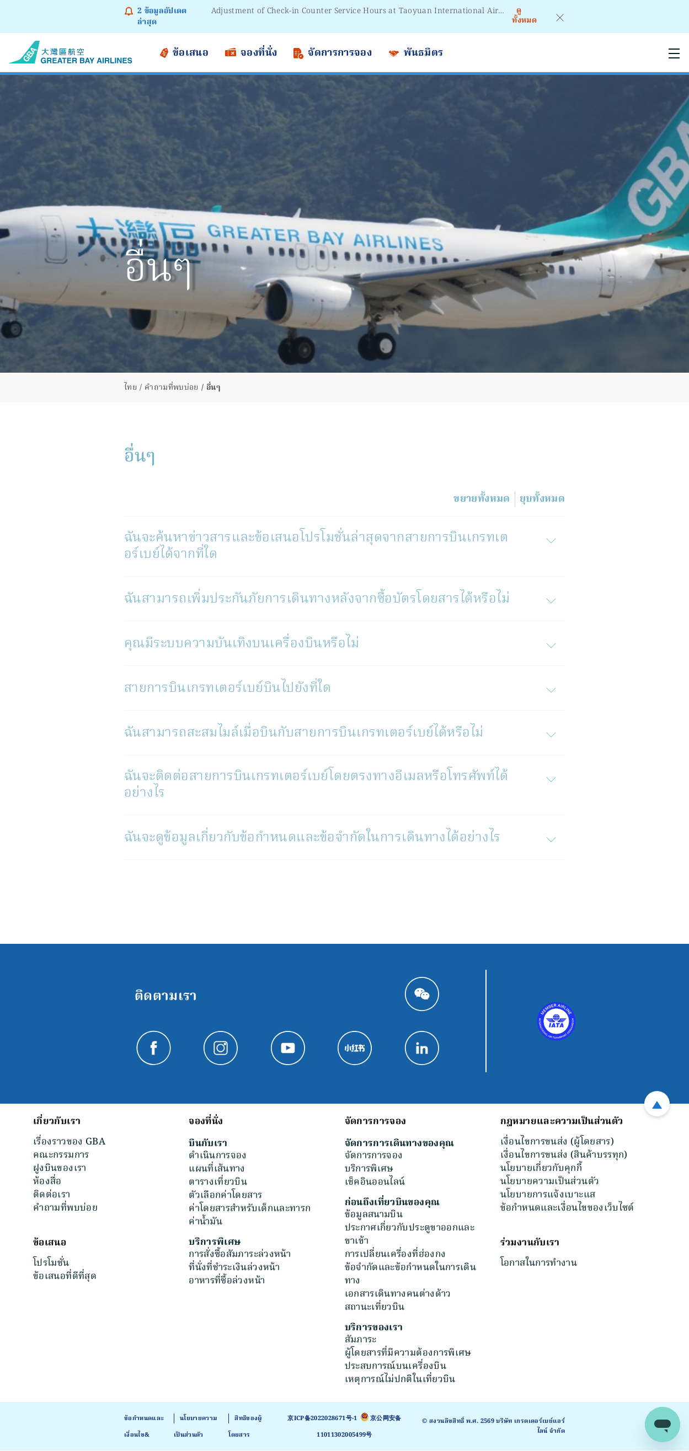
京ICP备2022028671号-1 (322, 1419)
